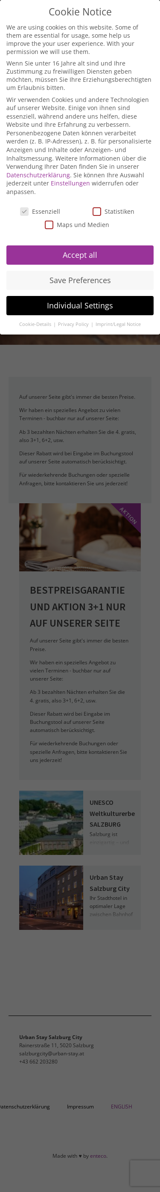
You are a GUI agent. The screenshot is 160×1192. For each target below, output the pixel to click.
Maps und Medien (77, 225)
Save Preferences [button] (80, 280)
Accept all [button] (80, 255)
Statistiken (113, 211)
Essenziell (40, 211)
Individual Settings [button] (80, 305)
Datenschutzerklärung (38, 175)
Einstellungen (70, 183)
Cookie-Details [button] (35, 324)
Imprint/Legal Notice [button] (118, 324)
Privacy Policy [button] (74, 324)
